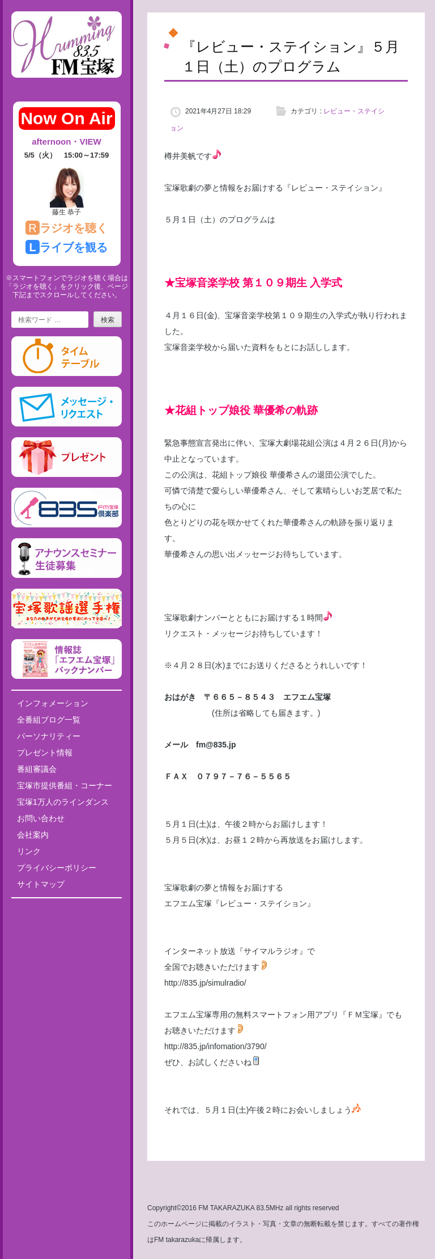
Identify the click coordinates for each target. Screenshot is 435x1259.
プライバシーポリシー (56, 867)
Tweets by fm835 (66, 911)
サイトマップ (41, 884)
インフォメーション (52, 703)
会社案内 (33, 834)
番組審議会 (37, 769)
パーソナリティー (48, 736)
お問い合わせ (41, 818)
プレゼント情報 (44, 752)
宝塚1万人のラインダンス (63, 801)
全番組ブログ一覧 (48, 719)
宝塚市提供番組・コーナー (64, 785)
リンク (29, 851)
